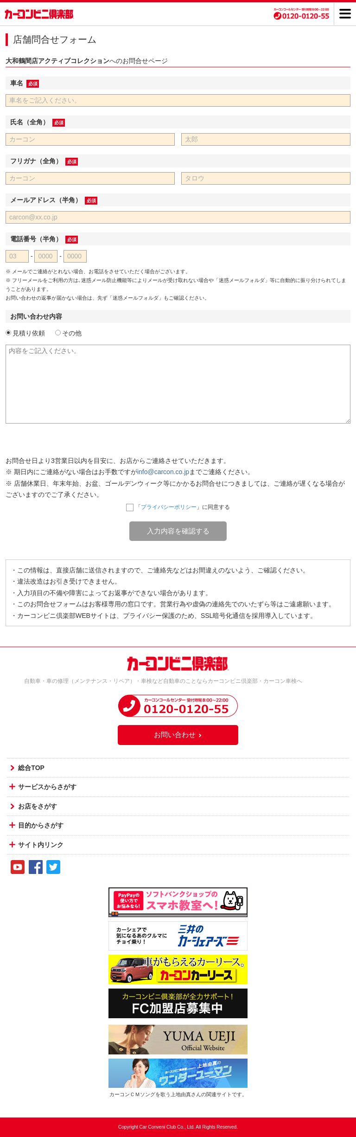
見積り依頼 (25, 333)
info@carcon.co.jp (163, 471)
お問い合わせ (178, 735)
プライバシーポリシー (169, 507)
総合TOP (31, 767)
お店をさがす (37, 806)
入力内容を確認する (178, 531)
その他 (68, 333)
